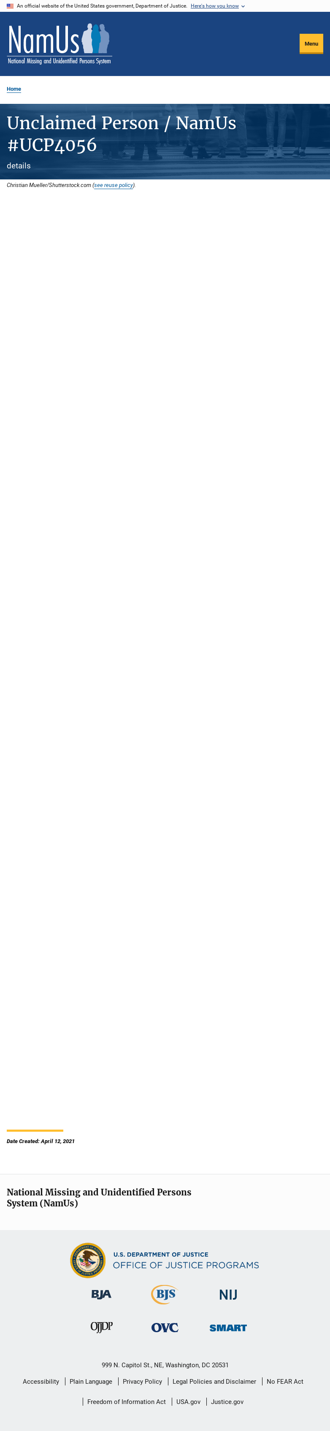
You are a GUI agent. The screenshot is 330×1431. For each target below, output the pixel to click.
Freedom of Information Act (126, 1402)
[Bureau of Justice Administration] (101, 1301)
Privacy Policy (142, 1381)
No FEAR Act (285, 1381)
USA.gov (188, 1402)
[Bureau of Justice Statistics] (165, 1306)
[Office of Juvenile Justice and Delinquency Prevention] (102, 1335)
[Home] (59, 44)
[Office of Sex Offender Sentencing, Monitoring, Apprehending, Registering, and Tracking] (228, 1333)
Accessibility (41, 1381)
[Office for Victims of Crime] (165, 1334)
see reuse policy (113, 185)
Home (14, 89)
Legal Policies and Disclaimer (214, 1381)
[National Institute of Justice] (228, 1301)
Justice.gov (227, 1402)
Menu (311, 44)
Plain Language (91, 1381)
